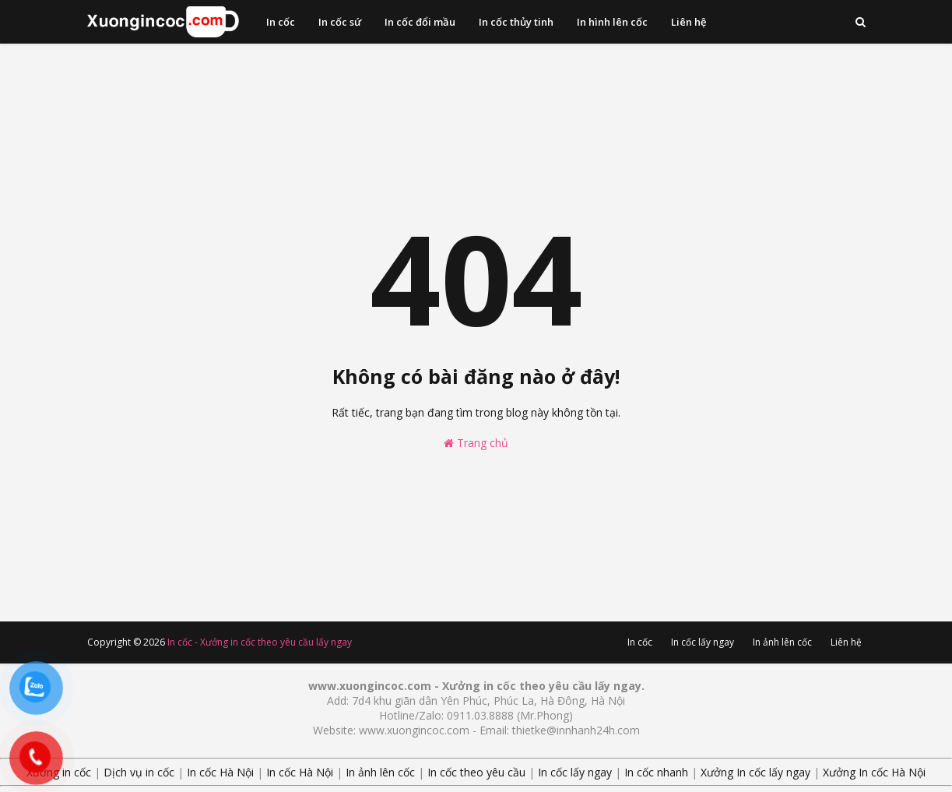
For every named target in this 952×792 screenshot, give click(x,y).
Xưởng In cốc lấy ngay (755, 772)
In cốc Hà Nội (220, 772)
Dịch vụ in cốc (139, 772)
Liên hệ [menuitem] (688, 22)
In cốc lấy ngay (702, 642)
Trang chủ (476, 442)
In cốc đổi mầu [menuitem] (420, 22)
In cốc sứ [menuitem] (339, 22)
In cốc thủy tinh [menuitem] (516, 22)
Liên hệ (846, 642)
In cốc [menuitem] (280, 22)
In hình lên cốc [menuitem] (612, 22)
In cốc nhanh (656, 772)
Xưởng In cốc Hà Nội (874, 772)
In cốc (639, 642)
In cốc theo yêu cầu (476, 772)
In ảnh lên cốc (782, 642)
